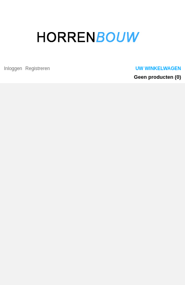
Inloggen (13, 68)
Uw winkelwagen (158, 68)
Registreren (37, 68)
